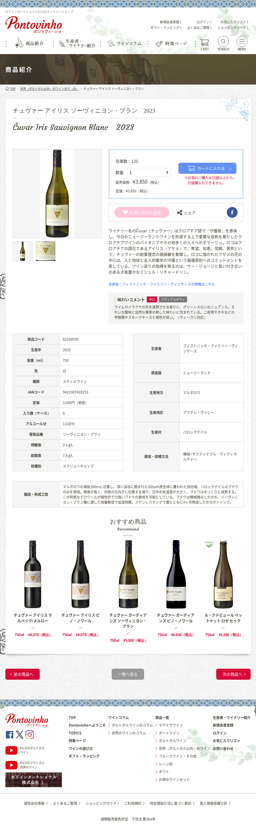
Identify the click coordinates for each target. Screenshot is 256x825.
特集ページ (77, 740)
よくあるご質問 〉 (200, 27)
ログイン (220, 732)
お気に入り (136, 212)
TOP (10, 89)
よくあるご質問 (67, 803)
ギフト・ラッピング (84, 755)
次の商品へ (232, 674)
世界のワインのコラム (129, 732)
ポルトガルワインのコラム (132, 724)
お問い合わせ (223, 748)
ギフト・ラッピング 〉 (166, 27)
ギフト (164, 771)
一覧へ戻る (128, 674)
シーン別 (166, 763)
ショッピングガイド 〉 (233, 27)
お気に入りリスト (226, 740)
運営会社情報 (37, 803)
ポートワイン (169, 732)
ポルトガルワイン (172, 740)
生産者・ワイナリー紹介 (232, 717)
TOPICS (75, 732)
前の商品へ (23, 674)
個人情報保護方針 (216, 803)
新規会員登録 (223, 724)
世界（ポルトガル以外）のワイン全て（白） (49, 89)
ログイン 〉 (205, 21)
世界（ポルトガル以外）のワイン (184, 748)
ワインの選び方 (81, 748)
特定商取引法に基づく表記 (173, 803)
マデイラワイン (171, 724)
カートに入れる (206, 168)
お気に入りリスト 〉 (235, 21)
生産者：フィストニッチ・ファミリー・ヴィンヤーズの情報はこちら (161, 283)
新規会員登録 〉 (171, 21)
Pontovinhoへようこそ (87, 724)
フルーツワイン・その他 (178, 755)
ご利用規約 (135, 803)
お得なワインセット (174, 779)
